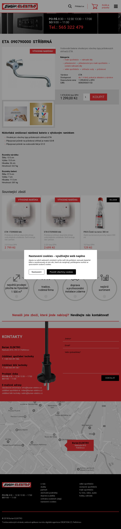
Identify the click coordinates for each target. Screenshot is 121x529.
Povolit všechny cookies (61, 271)
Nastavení (37, 271)
